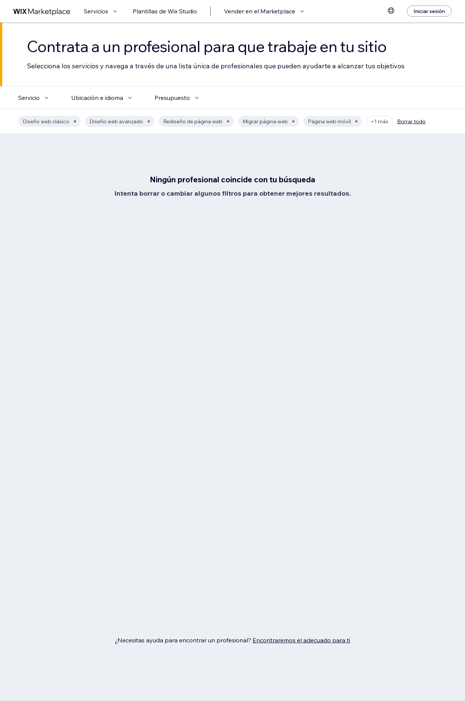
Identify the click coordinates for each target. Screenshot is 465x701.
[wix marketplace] (41, 11)
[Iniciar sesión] (429, 11)
